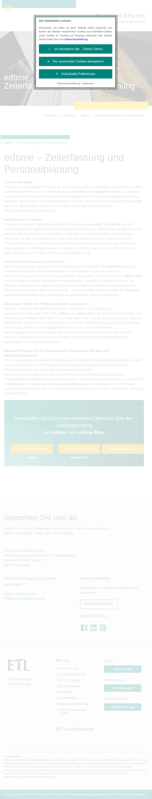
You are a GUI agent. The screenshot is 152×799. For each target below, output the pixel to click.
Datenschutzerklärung (76, 39)
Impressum (88, 83)
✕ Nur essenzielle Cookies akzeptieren (75, 61)
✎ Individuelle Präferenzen (75, 74)
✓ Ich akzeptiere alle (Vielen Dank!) (75, 49)
